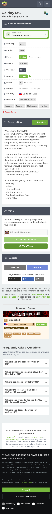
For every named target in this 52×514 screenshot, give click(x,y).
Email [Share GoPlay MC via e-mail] (40, 279)
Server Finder (43, 297)
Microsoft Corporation (15, 440)
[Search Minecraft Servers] (40, 4)
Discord (37, 267)
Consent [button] (26, 490)
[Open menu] (47, 4)
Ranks (37, 333)
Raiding (30, 333)
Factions (19, 106)
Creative (8, 106)
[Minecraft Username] (26, 232)
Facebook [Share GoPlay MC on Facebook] (29, 279)
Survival (43, 106)
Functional (25, 504)
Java (22, 50)
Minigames (32, 106)
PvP (24, 333)
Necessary (10, 504)
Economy (17, 333)
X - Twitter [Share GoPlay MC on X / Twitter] (15, 279)
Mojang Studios (34, 437)
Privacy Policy (27, 482)
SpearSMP (15, 320)
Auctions (8, 333)
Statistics (40, 504)
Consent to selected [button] (26, 496)
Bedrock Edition (10, 297)
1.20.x (22, 70)
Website (15, 267)
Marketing (10, 508)
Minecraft (11, 437)
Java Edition (38, 294)
